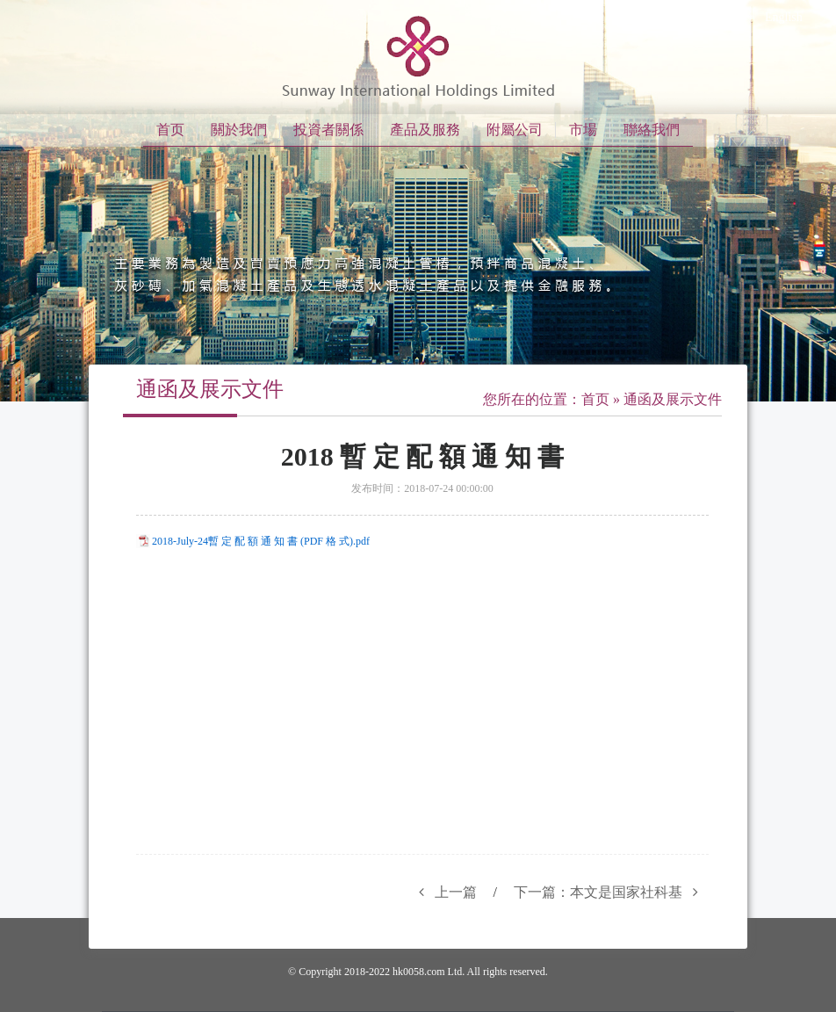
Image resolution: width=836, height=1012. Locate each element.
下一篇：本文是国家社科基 (611, 892)
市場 (583, 129)
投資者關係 (328, 129)
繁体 (721, 17)
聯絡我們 (651, 129)
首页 (170, 129)
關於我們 (239, 129)
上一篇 (442, 892)
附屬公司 (514, 129)
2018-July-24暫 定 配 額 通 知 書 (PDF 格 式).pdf (261, 541)
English (784, 17)
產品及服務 (425, 129)
